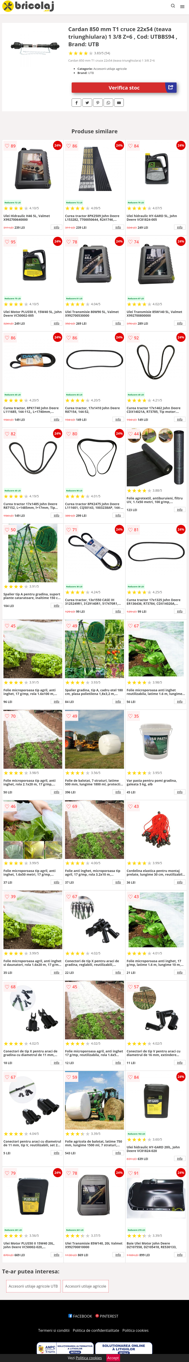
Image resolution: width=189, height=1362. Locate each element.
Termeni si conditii (54, 1330)
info (56, 227)
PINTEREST (106, 1316)
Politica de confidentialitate (96, 1330)
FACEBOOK (80, 1316)
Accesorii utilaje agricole (85, 1286)
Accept (113, 1357)
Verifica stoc (143, 87)
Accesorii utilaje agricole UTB (33, 1286)
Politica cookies (135, 1330)
